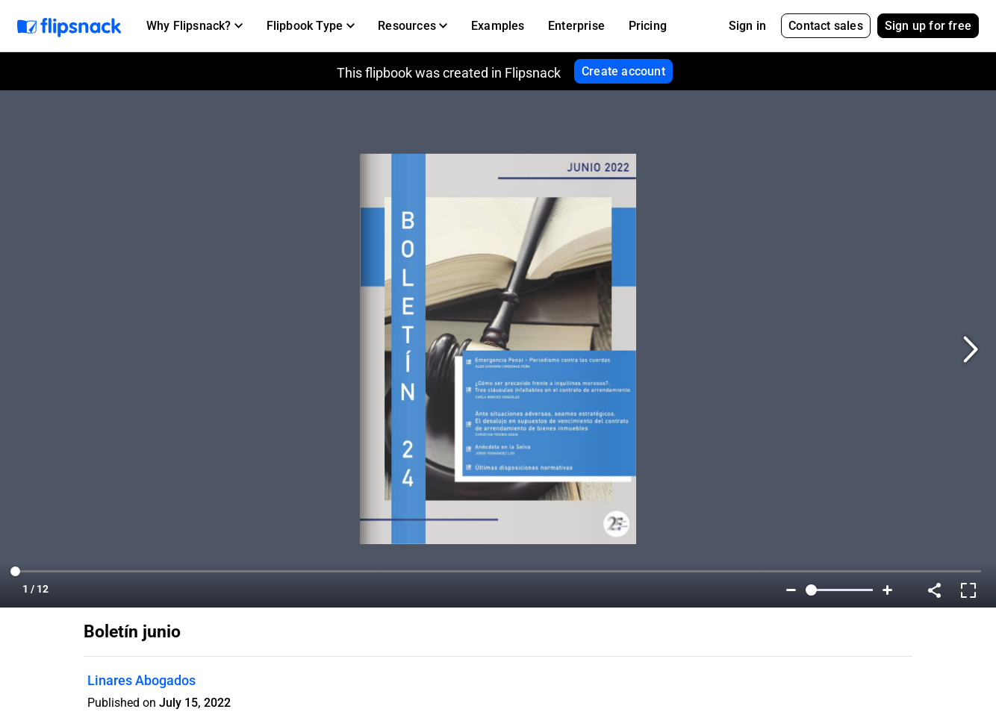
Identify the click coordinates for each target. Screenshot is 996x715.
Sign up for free (928, 26)
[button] (194, 26)
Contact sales (825, 26)
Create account (623, 71)
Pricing (648, 26)
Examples (498, 26)
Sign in (747, 26)
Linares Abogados (141, 680)
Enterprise (576, 26)
